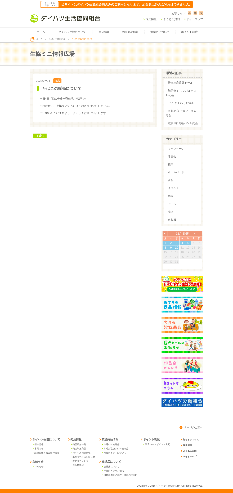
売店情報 (104, 31)
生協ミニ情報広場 (57, 39)
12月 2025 (182, 233)
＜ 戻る (39, 135)
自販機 (172, 219)
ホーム (41, 31)
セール (172, 204)
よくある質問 (170, 19)
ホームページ (176, 172)
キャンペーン (176, 148)
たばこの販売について (62, 88)
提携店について (160, 31)
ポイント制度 (189, 31)
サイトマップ (193, 19)
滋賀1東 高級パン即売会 (183, 123)
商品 (57, 80)
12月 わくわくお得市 (181, 103)
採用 (170, 164)
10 (176, 247)
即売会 (172, 156)
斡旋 (170, 196)
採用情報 (150, 19)
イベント (173, 188)
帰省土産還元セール (180, 82)
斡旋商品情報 (130, 31)
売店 (170, 211)
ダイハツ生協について (72, 31)
